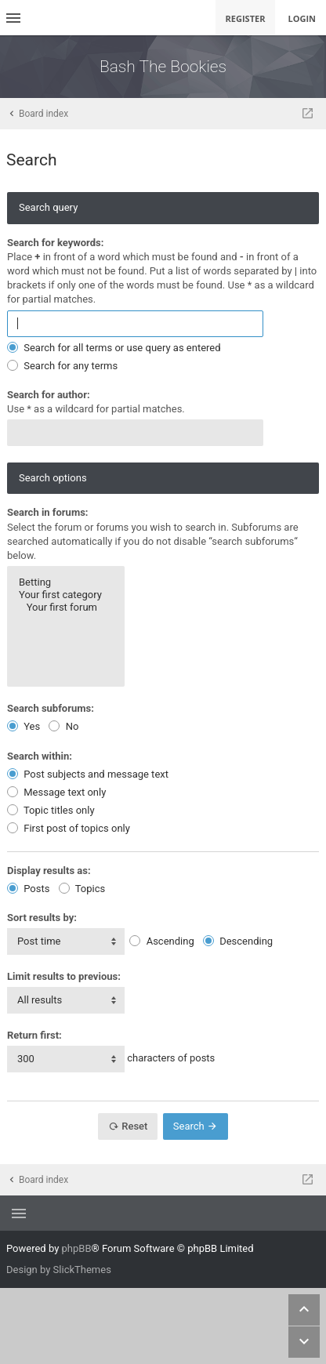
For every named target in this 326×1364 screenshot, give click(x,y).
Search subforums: (50, 708)
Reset (127, 1126)
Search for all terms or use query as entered (114, 348)
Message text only (56, 792)
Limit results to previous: (64, 976)
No (63, 726)
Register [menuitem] (246, 18)
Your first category (65, 595)
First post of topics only (68, 828)
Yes (23, 726)
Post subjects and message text (87, 774)
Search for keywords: (55, 242)
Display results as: (49, 870)
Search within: (39, 756)
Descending (238, 941)
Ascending (161, 941)
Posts (28, 888)
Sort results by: (42, 917)
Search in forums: (48, 512)
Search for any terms (62, 366)
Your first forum (65, 607)
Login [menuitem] (302, 18)
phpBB (77, 1248)
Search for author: (48, 395)
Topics (82, 888)
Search (195, 1126)
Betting (65, 582)
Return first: (34, 1035)
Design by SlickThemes (58, 1269)
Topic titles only (51, 810)
